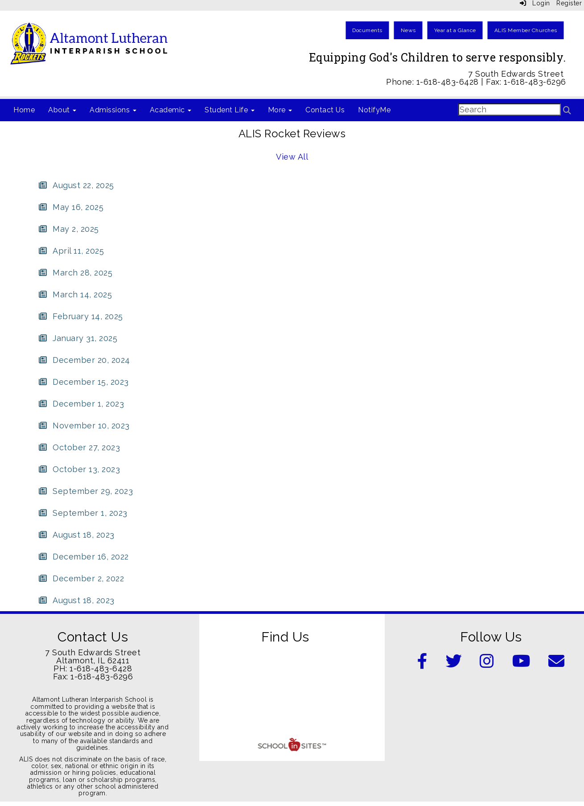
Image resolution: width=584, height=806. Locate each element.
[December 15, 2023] (83, 382)
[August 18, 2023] (76, 534)
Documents (367, 30)
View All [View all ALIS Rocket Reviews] (292, 156)
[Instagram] (487, 664)
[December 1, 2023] (81, 403)
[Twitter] (454, 664)
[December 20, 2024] (84, 360)
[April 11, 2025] (71, 250)
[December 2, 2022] (81, 578)
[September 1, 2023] (82, 513)
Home (24, 110)
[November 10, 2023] (84, 425)
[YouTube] (521, 664)
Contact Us (325, 110)
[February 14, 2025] (80, 316)
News (408, 30)
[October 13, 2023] (79, 469)
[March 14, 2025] (75, 294)
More (280, 110)
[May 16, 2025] (70, 207)
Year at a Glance (455, 30)
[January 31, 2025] (77, 338)
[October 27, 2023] (79, 447)
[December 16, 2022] (83, 556)
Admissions (113, 110)
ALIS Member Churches (525, 30)
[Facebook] (422, 664)
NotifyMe (374, 110)
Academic (171, 110)
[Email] (556, 664)
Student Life (230, 110)
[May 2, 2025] (68, 229)
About (62, 110)
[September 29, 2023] (85, 491)
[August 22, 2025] (76, 185)
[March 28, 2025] (75, 272)
